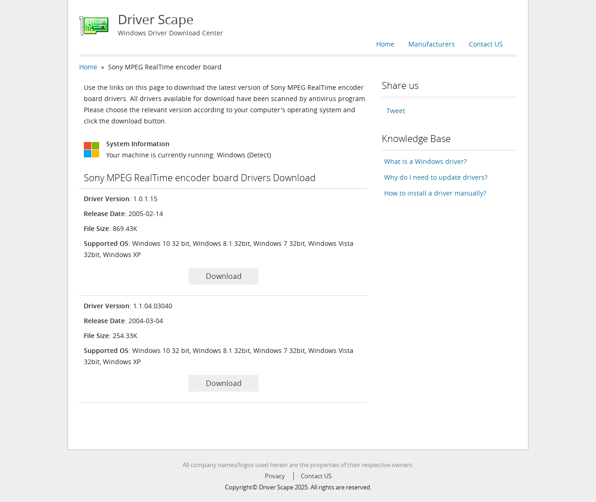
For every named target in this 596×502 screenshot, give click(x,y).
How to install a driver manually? (435, 193)
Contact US (486, 44)
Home (385, 44)
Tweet (395, 110)
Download (224, 276)
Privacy (275, 476)
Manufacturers (431, 44)
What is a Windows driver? (425, 161)
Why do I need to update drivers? (436, 177)
